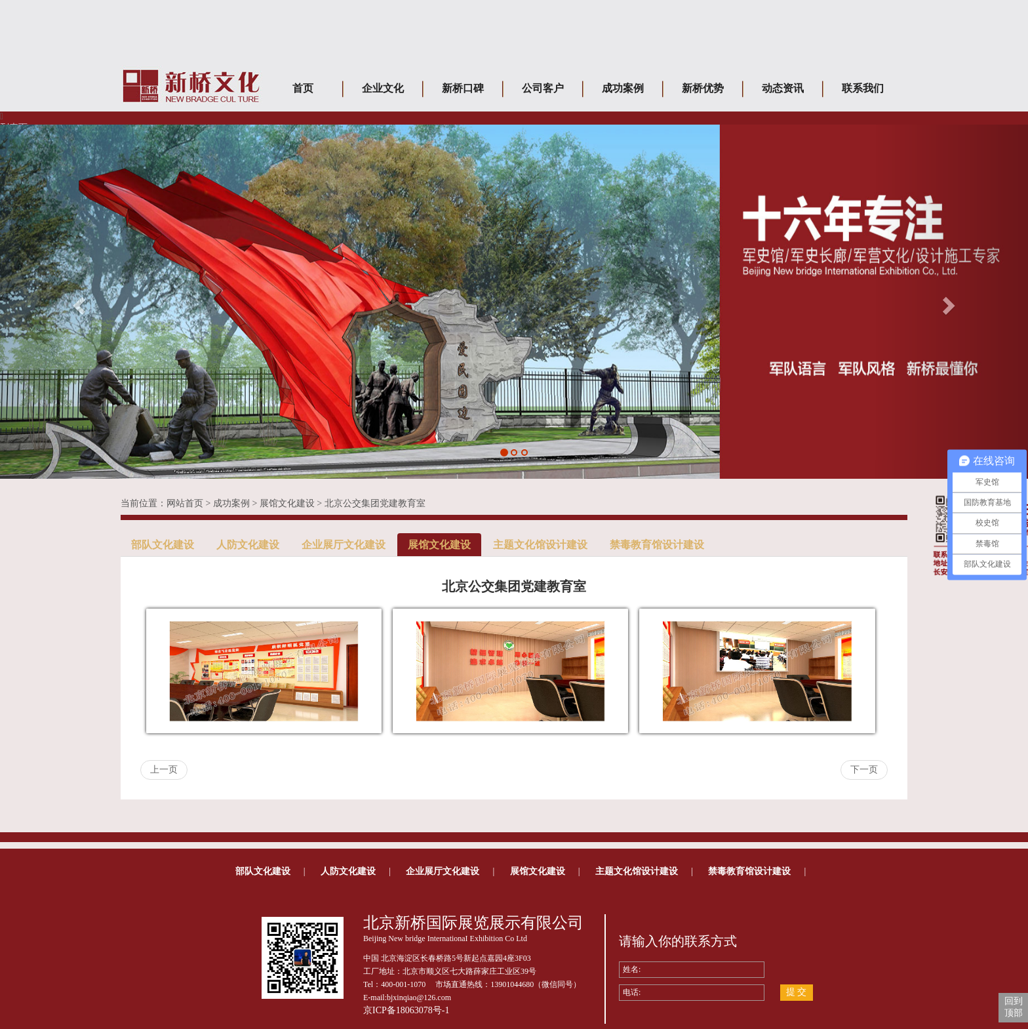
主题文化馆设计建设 (540, 544)
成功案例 (623, 88)
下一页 (864, 770)
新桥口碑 (463, 88)
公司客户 (543, 88)
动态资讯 (783, 88)
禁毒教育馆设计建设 (657, 544)
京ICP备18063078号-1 (406, 1010)
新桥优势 (703, 88)
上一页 (164, 770)
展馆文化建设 (287, 503)
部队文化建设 (162, 544)
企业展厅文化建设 (344, 544)
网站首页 (185, 503)
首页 (302, 88)
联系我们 (863, 88)
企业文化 (383, 88)
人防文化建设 (247, 544)
